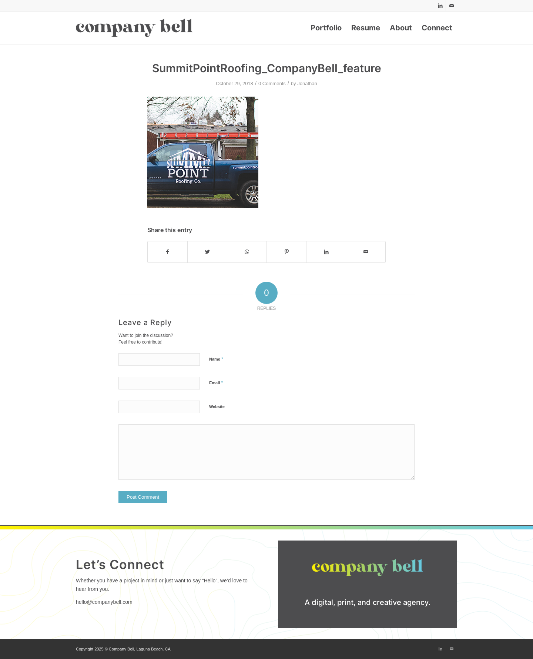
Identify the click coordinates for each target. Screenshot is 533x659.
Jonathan (307, 83)
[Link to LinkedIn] (440, 5)
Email (216, 382)
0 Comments (272, 83)
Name (216, 359)
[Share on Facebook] (167, 251)
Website (217, 406)
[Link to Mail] (451, 5)
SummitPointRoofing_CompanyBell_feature (266, 68)
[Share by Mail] (365, 251)
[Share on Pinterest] (286, 251)
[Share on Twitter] (207, 251)
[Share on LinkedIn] (326, 251)
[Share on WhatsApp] (246, 251)
